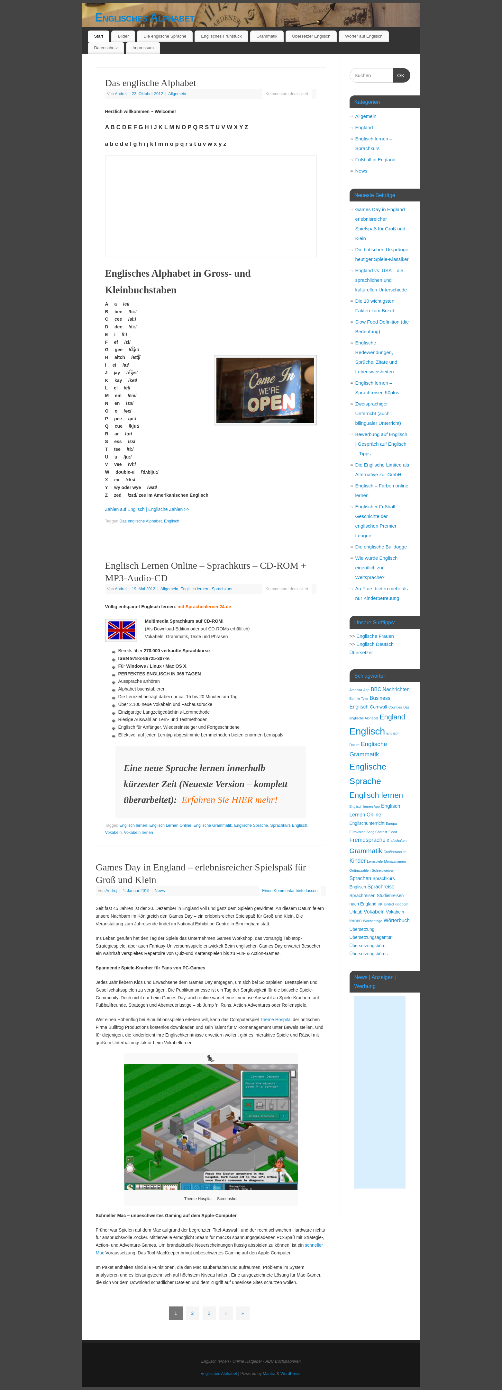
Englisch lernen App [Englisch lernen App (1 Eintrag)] (365, 806)
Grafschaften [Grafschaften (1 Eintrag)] (396, 840)
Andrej (120, 94)
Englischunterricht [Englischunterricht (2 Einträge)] (367, 823)
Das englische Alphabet (150, 82)
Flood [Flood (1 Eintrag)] (392, 832)
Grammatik (266, 36)
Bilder (123, 36)
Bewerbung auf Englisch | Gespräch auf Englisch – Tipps (381, 444)
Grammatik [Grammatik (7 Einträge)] (366, 850)
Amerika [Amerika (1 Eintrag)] (356, 690)
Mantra (269, 1373)
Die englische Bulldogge (381, 546)
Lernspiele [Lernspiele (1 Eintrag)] (375, 861)
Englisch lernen (133, 825)
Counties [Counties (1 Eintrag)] (395, 707)
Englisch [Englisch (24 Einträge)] (367, 731)
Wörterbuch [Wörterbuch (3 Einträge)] (397, 920)
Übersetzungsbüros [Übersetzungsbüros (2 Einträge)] (369, 953)
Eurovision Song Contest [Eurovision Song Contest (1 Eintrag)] (368, 832)
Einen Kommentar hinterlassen (289, 890)
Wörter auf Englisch (363, 36)
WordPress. (291, 1373)
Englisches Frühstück (221, 36)
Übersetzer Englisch (311, 36)
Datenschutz (106, 47)
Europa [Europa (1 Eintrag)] (391, 823)
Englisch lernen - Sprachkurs (206, 589)
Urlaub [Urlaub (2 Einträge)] (356, 912)
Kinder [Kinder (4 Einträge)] (358, 861)
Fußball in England (375, 159)
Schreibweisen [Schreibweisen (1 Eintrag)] (383, 870)
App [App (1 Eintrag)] (366, 690)
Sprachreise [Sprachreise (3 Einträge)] (381, 886)
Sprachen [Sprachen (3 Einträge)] (360, 878)
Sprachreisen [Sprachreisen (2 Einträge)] (363, 895)
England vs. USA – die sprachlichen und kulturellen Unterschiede (381, 280)
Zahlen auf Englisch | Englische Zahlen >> (147, 509)
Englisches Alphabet (145, 17)
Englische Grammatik (213, 825)
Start (98, 36)
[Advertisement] (380, 1092)
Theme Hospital (275, 1019)
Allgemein (177, 94)
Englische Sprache (251, 825)
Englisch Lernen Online (170, 825)
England (364, 127)
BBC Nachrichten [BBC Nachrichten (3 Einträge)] (390, 689)
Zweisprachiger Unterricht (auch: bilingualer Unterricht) (378, 413)
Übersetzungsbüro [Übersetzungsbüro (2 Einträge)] (368, 945)
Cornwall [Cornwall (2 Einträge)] (378, 707)
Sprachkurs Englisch (288, 825)
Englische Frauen (375, 636)
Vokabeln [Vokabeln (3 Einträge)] (374, 911)
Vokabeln (113, 832)
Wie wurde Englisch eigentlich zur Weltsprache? (376, 567)
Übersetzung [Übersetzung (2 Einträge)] (362, 929)
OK (399, 74)
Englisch (171, 521)
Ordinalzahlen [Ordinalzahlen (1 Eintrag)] (360, 870)
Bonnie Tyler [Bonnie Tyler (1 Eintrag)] (359, 698)
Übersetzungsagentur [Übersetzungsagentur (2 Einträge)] (371, 937)
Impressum (143, 47)
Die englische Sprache (164, 36)
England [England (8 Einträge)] (392, 717)
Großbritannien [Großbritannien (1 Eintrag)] (395, 852)
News (160, 890)
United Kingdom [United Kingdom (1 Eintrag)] (396, 904)
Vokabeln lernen (138, 832)
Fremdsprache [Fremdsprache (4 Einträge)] (368, 840)
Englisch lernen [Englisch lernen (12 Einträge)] (376, 795)
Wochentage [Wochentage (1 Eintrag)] (372, 921)
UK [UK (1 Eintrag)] (380, 904)
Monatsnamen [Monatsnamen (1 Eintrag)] (395, 861)
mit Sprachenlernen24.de (204, 606)
